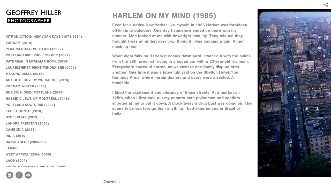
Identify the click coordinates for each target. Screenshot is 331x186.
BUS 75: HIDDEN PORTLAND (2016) (35, 92)
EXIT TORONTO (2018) (24, 111)
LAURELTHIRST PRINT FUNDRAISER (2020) (41, 67)
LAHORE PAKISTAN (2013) (30, 123)
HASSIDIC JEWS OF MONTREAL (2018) (37, 98)
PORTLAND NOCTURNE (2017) (30, 105)
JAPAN (13, 148)
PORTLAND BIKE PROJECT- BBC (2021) (38, 55)
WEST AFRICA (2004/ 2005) (31, 154)
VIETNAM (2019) (19, 43)
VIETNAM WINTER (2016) (28, 86)
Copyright (111, 181)
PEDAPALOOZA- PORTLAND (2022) (34, 49)
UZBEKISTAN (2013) (22, 117)
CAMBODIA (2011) (23, 130)
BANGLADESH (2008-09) (28, 142)
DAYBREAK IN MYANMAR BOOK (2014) (37, 61)
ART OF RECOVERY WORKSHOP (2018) (37, 80)
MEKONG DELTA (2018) (25, 74)
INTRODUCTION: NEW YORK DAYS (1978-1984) (44, 36)
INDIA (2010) (18, 136)
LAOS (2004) (16, 160)
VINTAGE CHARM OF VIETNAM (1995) (36, 167)
